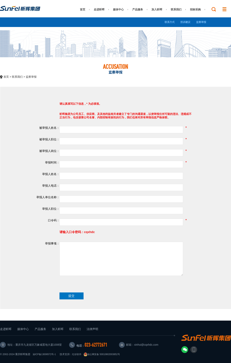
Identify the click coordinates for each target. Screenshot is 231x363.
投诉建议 (185, 22)
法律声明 (92, 329)
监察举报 (201, 22)
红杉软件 (76, 354)
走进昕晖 (99, 9)
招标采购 (195, 9)
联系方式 (170, 22)
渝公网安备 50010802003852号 (102, 354)
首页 (82, 9)
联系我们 (176, 9)
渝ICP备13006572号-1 (44, 354)
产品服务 (137, 9)
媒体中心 (118, 9)
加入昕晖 (156, 9)
